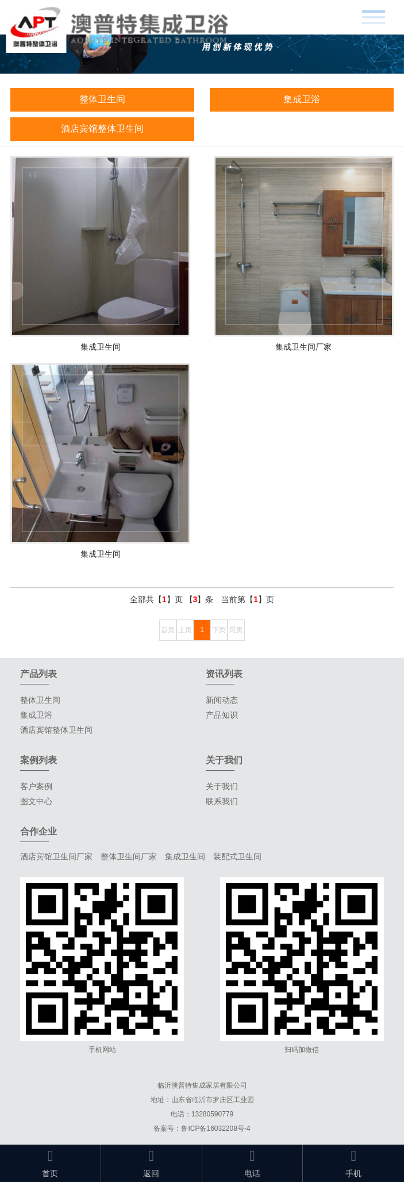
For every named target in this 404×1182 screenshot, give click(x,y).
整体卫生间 (102, 99)
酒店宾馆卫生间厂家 (56, 856)
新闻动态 (222, 700)
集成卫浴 (301, 99)
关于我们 (222, 786)
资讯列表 (224, 674)
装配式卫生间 (237, 856)
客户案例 (36, 786)
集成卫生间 (185, 856)
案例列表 (38, 760)
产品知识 (222, 715)
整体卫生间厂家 (129, 856)
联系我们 (222, 801)
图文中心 (36, 801)
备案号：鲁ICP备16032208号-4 (201, 1128)
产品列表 (38, 674)
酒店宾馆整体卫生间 (102, 128)
